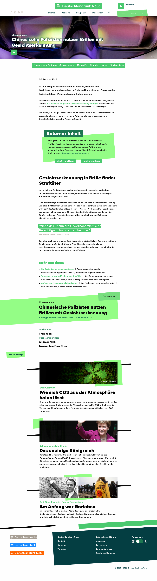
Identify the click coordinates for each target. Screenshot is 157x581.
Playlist (133, 13)
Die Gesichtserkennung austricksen (57, 269)
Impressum (101, 541)
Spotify (82, 65)
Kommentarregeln (104, 549)
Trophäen (62, 549)
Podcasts (66, 12)
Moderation (97, 12)
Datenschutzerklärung (106, 537)
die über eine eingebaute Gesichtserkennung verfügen (72, 103)
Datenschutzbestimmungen (75, 153)
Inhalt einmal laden (65, 161)
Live (122, 13)
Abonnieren (117, 65)
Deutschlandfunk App (45, 65)
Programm (81, 12)
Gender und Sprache (105, 553)
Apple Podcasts (98, 65)
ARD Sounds (66, 65)
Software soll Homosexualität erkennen (59, 283)
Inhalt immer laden (91, 161)
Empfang (62, 545)
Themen (51, 12)
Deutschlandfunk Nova (68, 537)
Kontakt (61, 541)
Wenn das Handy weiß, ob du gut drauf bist (61, 276)
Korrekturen (101, 545)
